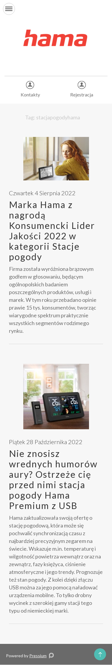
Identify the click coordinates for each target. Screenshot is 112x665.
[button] (9, 8)
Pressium (38, 655)
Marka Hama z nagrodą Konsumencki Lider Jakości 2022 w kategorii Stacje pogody (52, 230)
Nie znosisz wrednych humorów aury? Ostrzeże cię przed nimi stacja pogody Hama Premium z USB (53, 479)
